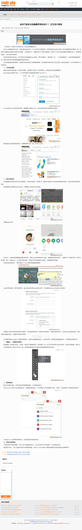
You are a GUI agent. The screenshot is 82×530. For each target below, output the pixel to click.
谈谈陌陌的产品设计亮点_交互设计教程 (18, 454)
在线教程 (47, 9)
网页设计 (12, 14)
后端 (5, 9)
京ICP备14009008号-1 (34, 521)
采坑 (43, 9)
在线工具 (52, 9)
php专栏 (22, 9)
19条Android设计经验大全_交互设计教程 (9, 507)
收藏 (76, 3)
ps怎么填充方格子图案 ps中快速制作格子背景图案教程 (52, 507)
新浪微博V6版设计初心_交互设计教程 (48, 505)
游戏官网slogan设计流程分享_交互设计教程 (49, 514)
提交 (5, 496)
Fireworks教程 (18, 14)
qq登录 (71, 5)
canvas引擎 (32, 9)
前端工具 (34, 14)
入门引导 (27, 9)
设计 (18, 9)
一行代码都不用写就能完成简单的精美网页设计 (11, 509)
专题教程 (38, 9)
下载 (15, 9)
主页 (1, 19)
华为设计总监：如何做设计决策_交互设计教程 (11, 505)
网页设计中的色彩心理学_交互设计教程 (18, 452)
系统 (8, 9)
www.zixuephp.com (48, 521)
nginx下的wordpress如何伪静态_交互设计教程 (10, 514)
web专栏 (29, 14)
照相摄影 (39, 14)
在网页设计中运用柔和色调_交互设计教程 (49, 509)
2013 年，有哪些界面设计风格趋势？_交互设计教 (51, 511)
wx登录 (75, 5)
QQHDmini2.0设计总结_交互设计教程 (9, 511)
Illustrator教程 (24, 14)
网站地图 (72, 3)
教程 (11, 9)
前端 (2, 9)
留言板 (56, 9)
